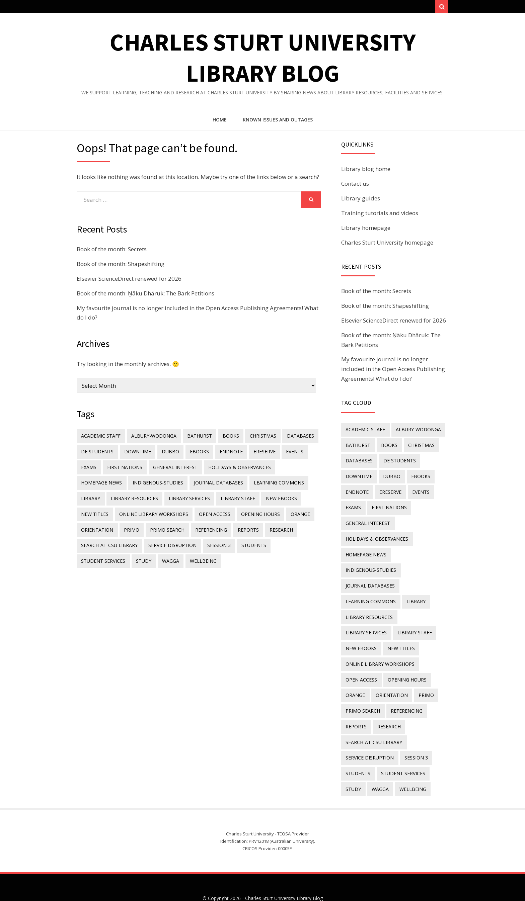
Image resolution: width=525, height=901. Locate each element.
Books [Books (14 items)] (226, 438)
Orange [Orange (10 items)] (294, 511)
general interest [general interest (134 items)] (172, 467)
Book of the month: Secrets (112, 251)
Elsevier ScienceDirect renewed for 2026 (129, 280)
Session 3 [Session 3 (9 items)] (216, 540)
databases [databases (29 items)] (293, 438)
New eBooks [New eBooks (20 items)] (275, 496)
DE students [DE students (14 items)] (97, 452)
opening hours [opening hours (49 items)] (256, 511)
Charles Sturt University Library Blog (284, 877)
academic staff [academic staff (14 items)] (100, 438)
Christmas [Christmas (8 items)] (257, 438)
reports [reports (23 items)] (242, 526)
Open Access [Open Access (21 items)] (211, 511)
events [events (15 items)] (286, 452)
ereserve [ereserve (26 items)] (257, 452)
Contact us (355, 186)
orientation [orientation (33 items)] (97, 526)
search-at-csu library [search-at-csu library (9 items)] (109, 540)
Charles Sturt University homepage (387, 244)
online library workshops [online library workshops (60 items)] (152, 511)
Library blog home (365, 171)
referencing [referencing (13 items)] (207, 526)
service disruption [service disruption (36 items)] (171, 540)
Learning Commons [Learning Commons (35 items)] (274, 482)
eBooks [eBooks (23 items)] (195, 452)
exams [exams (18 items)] (88, 467)
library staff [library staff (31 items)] (233, 496)
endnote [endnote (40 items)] (225, 452)
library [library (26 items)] (90, 496)
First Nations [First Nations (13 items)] (123, 467)
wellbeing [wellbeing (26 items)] (145, 555)
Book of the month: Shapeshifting (120, 266)
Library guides (360, 200)
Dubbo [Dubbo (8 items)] (167, 452)
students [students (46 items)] (249, 540)
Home (220, 122)
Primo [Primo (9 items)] (130, 526)
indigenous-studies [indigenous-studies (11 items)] (156, 482)
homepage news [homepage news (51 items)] (101, 482)
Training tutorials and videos (379, 215)
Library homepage (365, 230)
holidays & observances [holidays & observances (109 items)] (235, 467)
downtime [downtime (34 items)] (136, 452)
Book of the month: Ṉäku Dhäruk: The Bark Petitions (145, 295)
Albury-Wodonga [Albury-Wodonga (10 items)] (152, 438)
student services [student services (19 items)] (293, 540)
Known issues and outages (278, 122)
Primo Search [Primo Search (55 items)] (164, 526)
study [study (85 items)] (88, 555)
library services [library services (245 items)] (186, 496)
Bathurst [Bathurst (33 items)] (196, 438)
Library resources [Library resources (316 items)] (132, 496)
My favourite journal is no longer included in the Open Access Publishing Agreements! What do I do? (393, 371)
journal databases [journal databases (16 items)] (215, 482)
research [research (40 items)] (274, 526)
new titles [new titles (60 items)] (94, 511)
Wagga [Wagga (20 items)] (114, 555)
